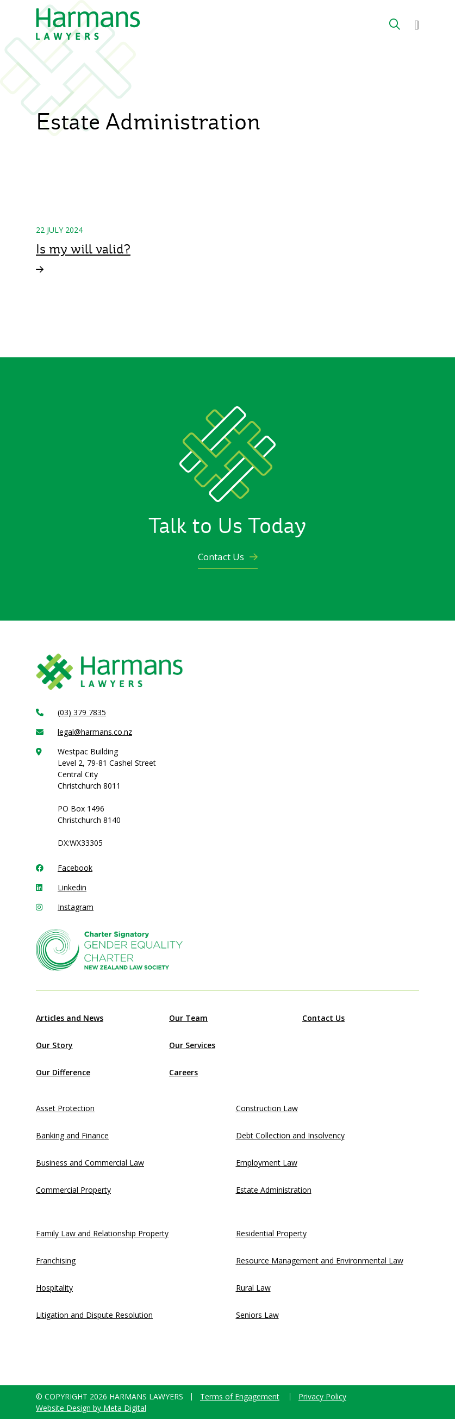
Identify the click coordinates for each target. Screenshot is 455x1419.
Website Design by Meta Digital (91, 1408)
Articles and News (69, 1018)
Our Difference (63, 1072)
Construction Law (267, 1108)
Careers (183, 1072)
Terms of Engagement (239, 1396)
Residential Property (271, 1233)
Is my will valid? (83, 249)
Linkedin (72, 887)
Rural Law (253, 1287)
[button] (416, 24)
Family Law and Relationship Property (102, 1233)
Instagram (76, 907)
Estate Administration (273, 1190)
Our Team (188, 1018)
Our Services (192, 1045)
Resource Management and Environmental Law (319, 1260)
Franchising (56, 1260)
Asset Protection (65, 1108)
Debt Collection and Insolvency (290, 1135)
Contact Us (228, 556)
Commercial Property (73, 1190)
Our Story (54, 1045)
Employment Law (266, 1162)
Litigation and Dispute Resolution (94, 1315)
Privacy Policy (322, 1396)
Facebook (75, 868)
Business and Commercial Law (90, 1162)
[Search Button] (394, 24)
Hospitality (54, 1287)
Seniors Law (257, 1315)
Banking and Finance (72, 1135)
